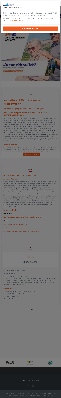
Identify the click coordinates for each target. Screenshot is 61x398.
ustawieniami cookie (18, 20)
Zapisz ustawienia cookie (30, 29)
